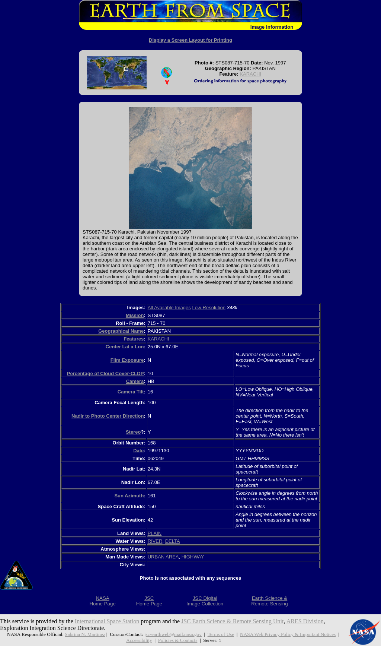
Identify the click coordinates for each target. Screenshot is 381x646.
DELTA (172, 541)
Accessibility (139, 640)
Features (134, 339)
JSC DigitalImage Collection (204, 601)
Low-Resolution (208, 307)
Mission (135, 315)
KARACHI (250, 74)
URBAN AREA (163, 557)
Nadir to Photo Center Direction (107, 416)
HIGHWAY (193, 557)
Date (138, 450)
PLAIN (155, 533)
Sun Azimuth (129, 495)
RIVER (155, 541)
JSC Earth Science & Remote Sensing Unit (232, 621)
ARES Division (305, 621)
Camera (135, 381)
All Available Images (169, 307)
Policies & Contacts (178, 640)
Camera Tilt (131, 392)
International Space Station (107, 621)
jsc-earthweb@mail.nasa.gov (173, 634)
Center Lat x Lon (125, 346)
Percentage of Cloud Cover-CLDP (105, 373)
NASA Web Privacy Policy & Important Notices (288, 634)
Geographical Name (121, 331)
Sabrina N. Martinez (85, 634)
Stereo (133, 432)
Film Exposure (127, 360)
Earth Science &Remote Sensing (269, 601)
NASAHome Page (102, 601)
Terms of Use (221, 634)
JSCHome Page (149, 601)
